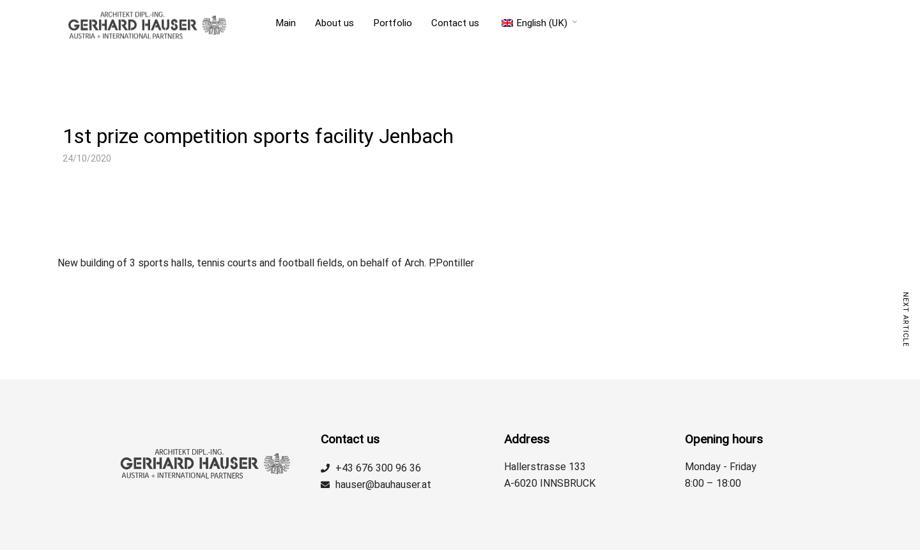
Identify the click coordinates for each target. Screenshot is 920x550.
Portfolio (392, 23)
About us (334, 23)
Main (285, 23)
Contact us (455, 23)
